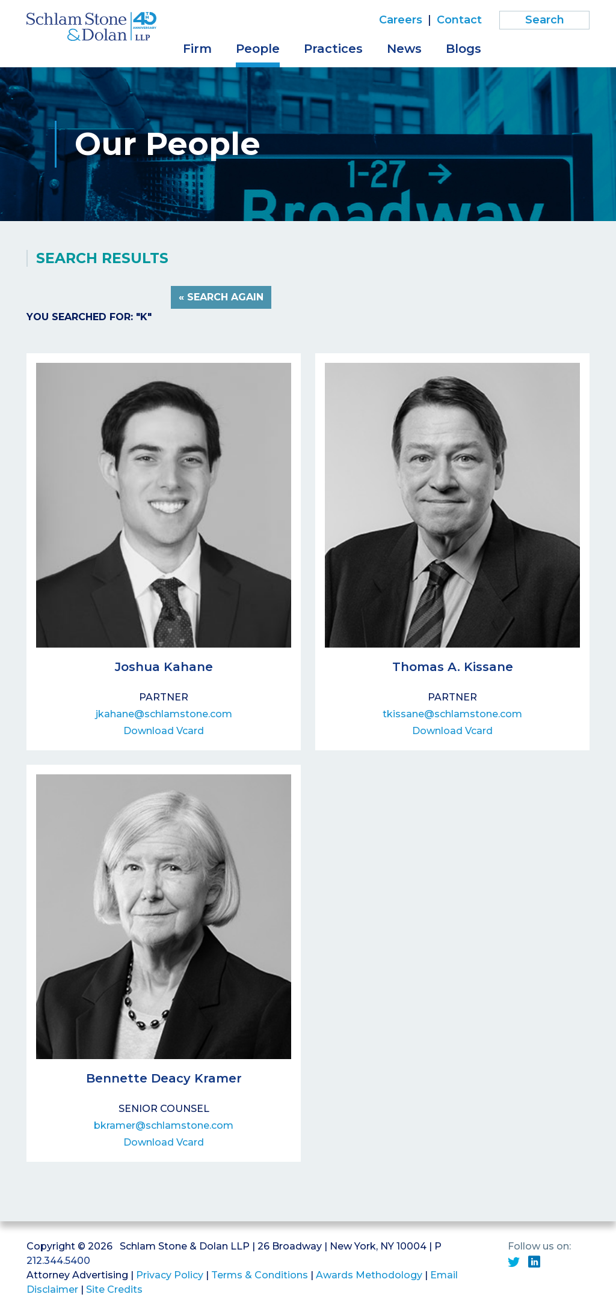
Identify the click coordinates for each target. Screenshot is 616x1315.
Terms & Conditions (259, 1275)
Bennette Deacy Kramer (164, 1078)
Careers (400, 19)
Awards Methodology (369, 1275)
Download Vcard (163, 730)
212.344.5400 (58, 1260)
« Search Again (221, 297)
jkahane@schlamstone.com (164, 714)
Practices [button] (333, 48)
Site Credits (114, 1289)
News (404, 48)
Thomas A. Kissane (452, 667)
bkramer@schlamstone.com (163, 1125)
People (258, 48)
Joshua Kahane (164, 667)
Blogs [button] (463, 48)
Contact (459, 19)
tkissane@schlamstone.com (452, 714)
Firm (197, 48)
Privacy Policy (169, 1275)
